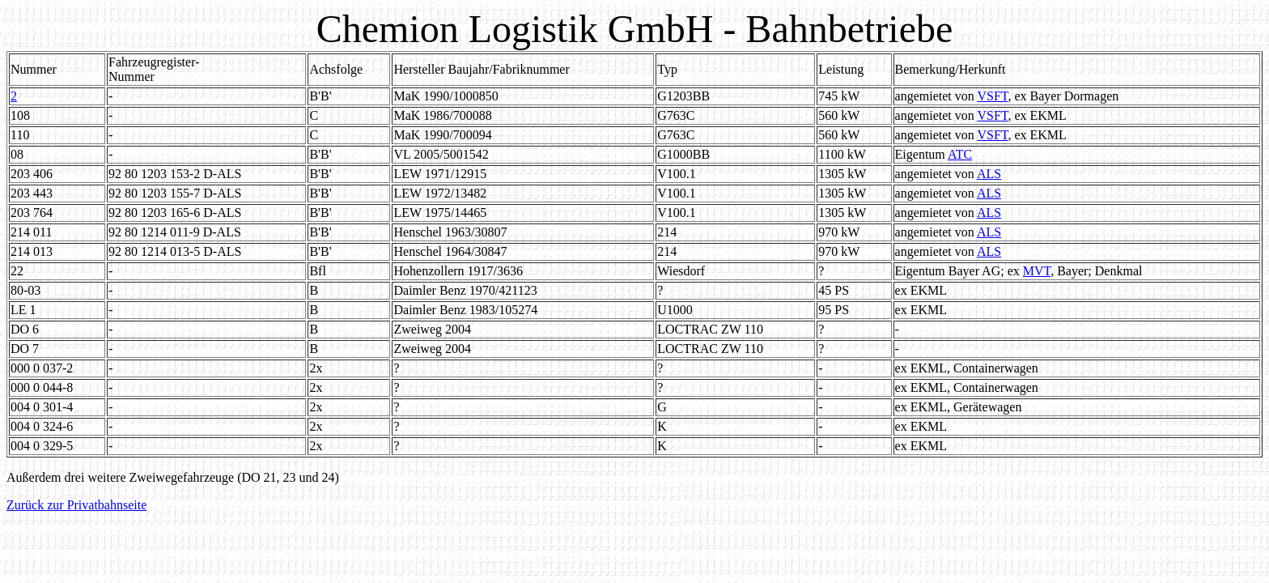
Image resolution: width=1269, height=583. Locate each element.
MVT (1036, 271)
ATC (960, 154)
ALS (989, 174)
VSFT (992, 96)
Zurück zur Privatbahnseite (76, 505)
